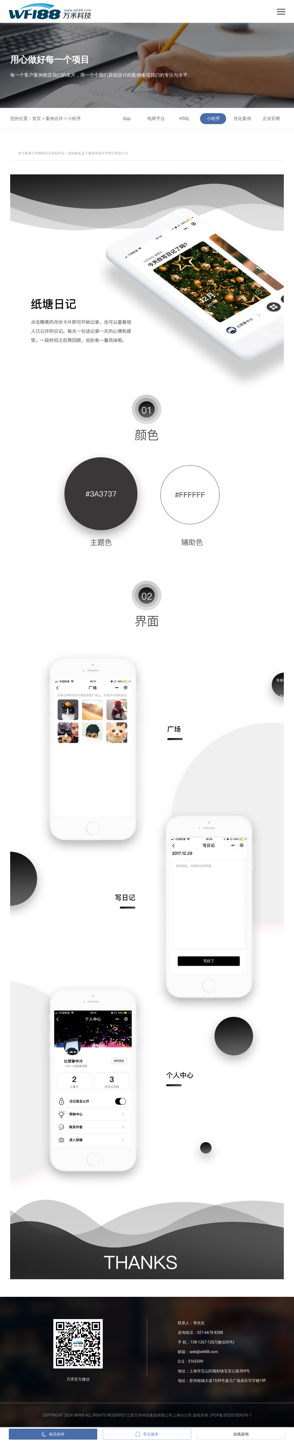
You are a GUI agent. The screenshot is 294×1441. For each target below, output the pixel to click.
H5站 (184, 118)
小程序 (74, 118)
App (127, 118)
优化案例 (242, 118)
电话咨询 (53, 1434)
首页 (36, 118)
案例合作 (54, 118)
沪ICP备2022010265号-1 (230, 1415)
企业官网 (271, 118)
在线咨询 (241, 1434)
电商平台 (156, 118)
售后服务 (147, 1434)
